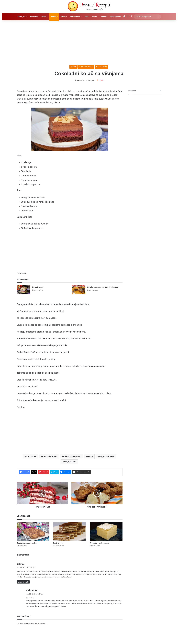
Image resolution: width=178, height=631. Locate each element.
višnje (90, 456)
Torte (63, 17)
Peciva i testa (75, 17)
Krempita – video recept (99, 543)
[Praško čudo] (69, 531)
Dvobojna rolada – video (27, 543)
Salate (94, 17)
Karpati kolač (38, 287)
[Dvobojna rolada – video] (33, 531)
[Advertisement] (89, 41)
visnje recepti (70, 462)
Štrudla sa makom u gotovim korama (102, 287)
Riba (87, 17)
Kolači (53, 17)
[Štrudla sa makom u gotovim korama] (78, 289)
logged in (29, 623)
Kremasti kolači (86, 66)
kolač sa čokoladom (72, 456)
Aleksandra (80, 80)
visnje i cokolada (106, 456)
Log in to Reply (23, 582)
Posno (43, 17)
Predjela (33, 17)
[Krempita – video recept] (106, 531)
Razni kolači (101, 66)
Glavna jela (21, 17)
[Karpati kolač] (23, 289)
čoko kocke (31, 456)
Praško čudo (58, 543)
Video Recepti (115, 17)
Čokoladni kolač (49, 456)
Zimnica (103, 17)
